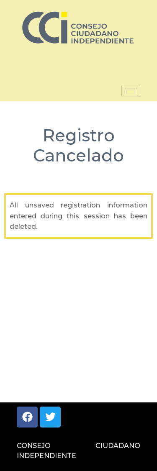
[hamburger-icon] (130, 91)
